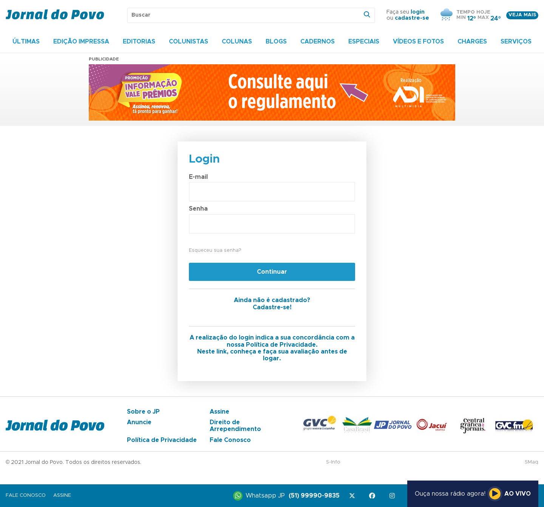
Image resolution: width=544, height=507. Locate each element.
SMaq (531, 462)
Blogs (276, 42)
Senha (198, 209)
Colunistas (188, 42)
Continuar (272, 272)
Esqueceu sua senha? (215, 250)
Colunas (237, 42)
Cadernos (317, 42)
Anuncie (139, 422)
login (418, 12)
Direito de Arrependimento (235, 425)
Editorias (139, 42)
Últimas (26, 42)
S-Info (333, 462)
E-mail (198, 177)
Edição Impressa (81, 42)
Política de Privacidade (162, 440)
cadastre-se (412, 18)
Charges (472, 42)
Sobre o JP (143, 412)
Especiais (363, 42)
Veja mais (522, 14)
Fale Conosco (230, 440)
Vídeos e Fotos (418, 42)
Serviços (516, 42)
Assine (219, 412)
